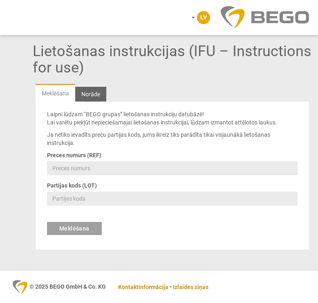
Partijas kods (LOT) (72, 185)
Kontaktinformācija (143, 287)
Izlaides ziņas (190, 287)
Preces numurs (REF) (74, 155)
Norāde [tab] (90, 94)
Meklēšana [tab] (55, 93)
